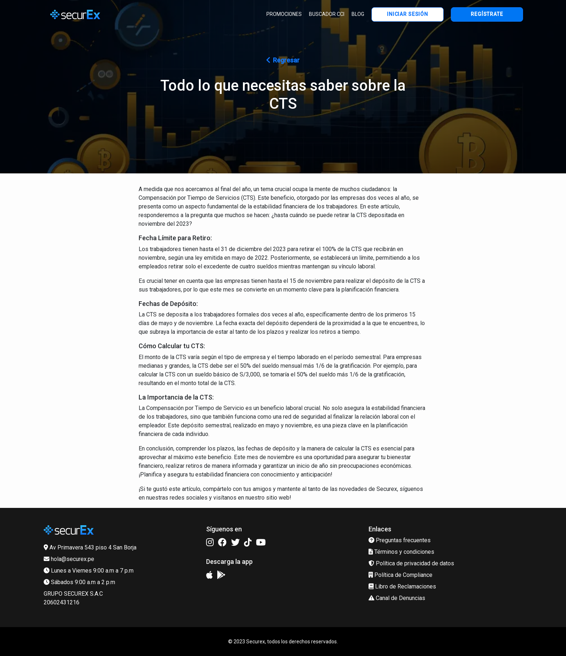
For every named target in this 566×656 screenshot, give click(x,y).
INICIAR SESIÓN (407, 14)
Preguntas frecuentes (400, 540)
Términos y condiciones (401, 551)
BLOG (358, 14)
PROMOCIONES (284, 14)
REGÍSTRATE (487, 14)
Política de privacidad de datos (411, 563)
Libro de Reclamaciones (402, 586)
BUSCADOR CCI (326, 14)
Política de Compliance (400, 574)
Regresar (283, 60)
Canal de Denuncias (397, 598)
